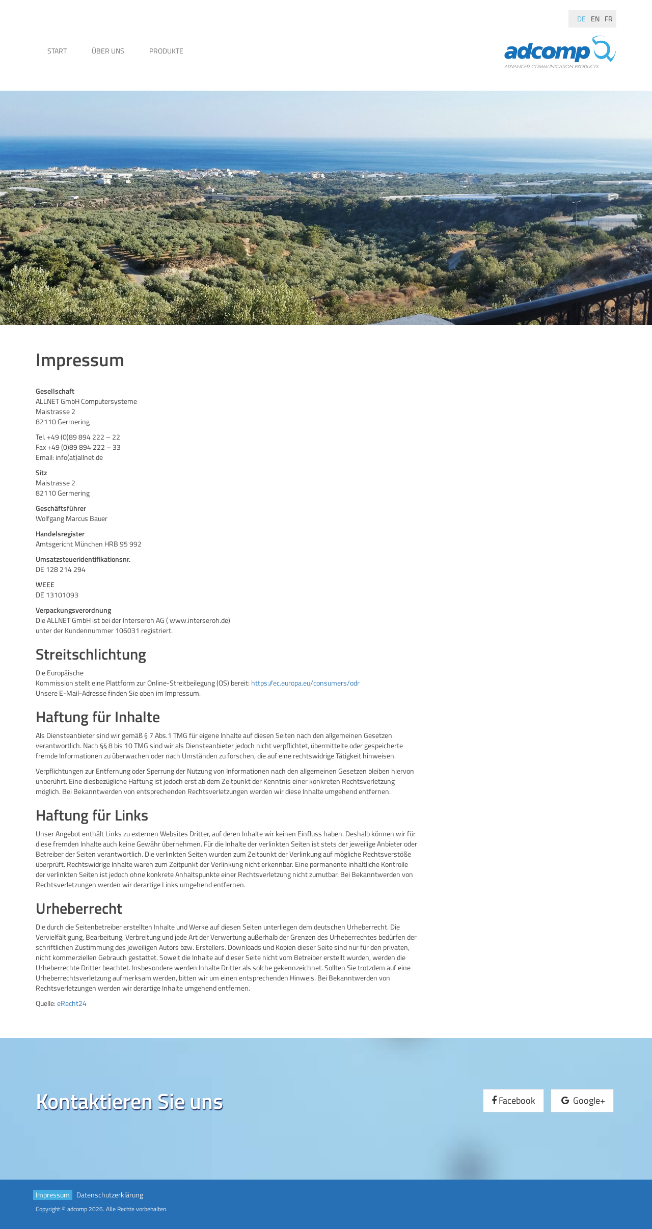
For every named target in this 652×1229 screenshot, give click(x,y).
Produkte (166, 50)
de (581, 18)
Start (57, 50)
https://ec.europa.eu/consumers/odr (305, 682)
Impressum (53, 1194)
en (595, 18)
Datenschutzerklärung (109, 1194)
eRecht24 (72, 1003)
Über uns (108, 50)
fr (609, 18)
